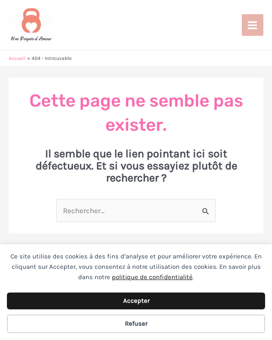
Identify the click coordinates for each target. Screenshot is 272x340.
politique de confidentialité (152, 277)
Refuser (136, 323)
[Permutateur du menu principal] (253, 25)
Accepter (136, 301)
